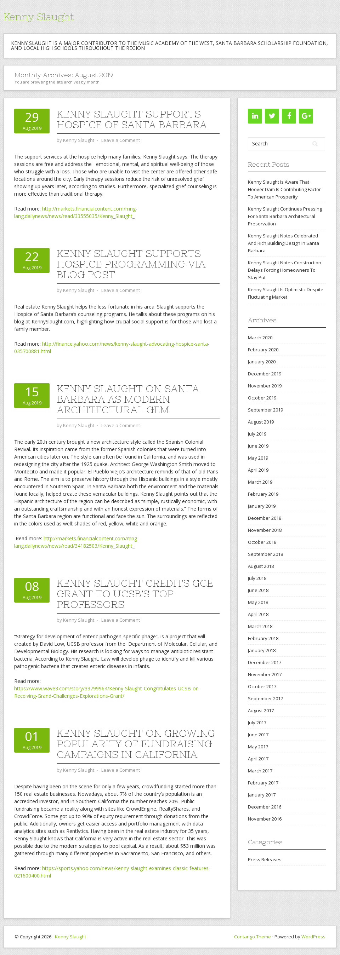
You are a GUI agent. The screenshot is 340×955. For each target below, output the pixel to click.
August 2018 (261, 566)
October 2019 (262, 398)
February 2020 (263, 349)
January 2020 (262, 361)
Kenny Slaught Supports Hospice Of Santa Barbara (132, 119)
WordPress (313, 936)
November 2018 (265, 530)
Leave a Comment (120, 140)
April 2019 (258, 470)
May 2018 (258, 602)
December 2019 (264, 373)
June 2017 (258, 734)
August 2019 (261, 422)
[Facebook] (289, 116)
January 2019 (262, 506)
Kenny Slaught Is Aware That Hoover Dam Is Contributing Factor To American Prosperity (284, 189)
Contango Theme (252, 936)
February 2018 (263, 638)
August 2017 (261, 710)
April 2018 (258, 614)
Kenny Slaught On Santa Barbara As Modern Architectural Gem (128, 399)
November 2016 (265, 819)
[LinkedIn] (255, 116)
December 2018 (264, 518)
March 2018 (260, 626)
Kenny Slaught (39, 16)
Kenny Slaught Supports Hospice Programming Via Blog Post (131, 264)
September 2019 (265, 410)
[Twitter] (272, 116)
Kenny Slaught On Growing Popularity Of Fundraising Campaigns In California (136, 743)
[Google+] (306, 116)
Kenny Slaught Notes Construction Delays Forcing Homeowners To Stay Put (284, 270)
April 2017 (258, 758)
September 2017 (265, 698)
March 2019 (260, 482)
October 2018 (262, 542)
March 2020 (260, 337)
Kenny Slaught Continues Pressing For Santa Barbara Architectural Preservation (285, 216)
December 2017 (264, 662)
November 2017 (265, 674)
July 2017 (257, 722)
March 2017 (260, 770)
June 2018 (258, 590)
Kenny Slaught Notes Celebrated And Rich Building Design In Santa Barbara (283, 243)
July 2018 (257, 578)
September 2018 (265, 554)
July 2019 (257, 434)
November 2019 (265, 385)
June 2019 (258, 446)
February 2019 (263, 494)
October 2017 (262, 686)
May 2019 (258, 458)
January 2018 (262, 650)
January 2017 (262, 795)
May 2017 (258, 746)
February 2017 (263, 782)
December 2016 (264, 807)
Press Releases (265, 859)
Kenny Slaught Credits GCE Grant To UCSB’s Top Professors (135, 593)
